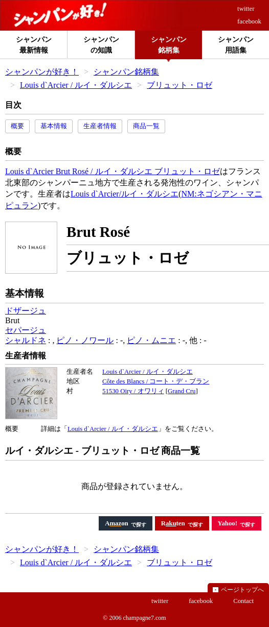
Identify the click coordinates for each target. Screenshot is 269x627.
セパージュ (25, 330)
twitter (245, 8)
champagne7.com (144, 617)
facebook (249, 21)
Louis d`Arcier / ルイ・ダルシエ (76, 85)
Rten (173, 523)
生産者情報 (100, 126)
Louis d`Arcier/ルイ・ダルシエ (124, 193)
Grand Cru (181, 391)
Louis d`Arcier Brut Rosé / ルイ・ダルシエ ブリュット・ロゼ (112, 171)
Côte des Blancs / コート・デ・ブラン (155, 381)
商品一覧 (146, 126)
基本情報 (53, 126)
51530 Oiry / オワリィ (133, 391)
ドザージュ (25, 310)
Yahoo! (227, 523)
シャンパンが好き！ (42, 71)
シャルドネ (25, 340)
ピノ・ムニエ (151, 340)
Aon (116, 523)
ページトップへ (242, 589)
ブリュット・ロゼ (179, 85)
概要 (17, 126)
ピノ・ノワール (85, 340)
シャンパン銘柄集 (126, 71)
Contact (243, 601)
